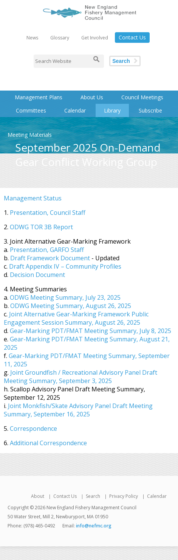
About (37, 496)
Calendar (75, 110)
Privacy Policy (123, 496)
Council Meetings (142, 97)
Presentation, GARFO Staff (47, 250)
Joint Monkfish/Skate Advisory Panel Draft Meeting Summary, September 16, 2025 (78, 410)
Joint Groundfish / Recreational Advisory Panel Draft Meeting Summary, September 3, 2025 (80, 376)
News (32, 37)
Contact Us (132, 37)
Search (121, 61)
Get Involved (94, 37)
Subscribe (150, 110)
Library (112, 110)
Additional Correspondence (48, 443)
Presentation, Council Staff (47, 212)
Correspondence (33, 428)
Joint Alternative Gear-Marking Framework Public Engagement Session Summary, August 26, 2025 (76, 318)
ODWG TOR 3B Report (41, 227)
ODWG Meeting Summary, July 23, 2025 (65, 297)
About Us (91, 97)
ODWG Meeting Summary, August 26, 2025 (70, 306)
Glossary (59, 37)
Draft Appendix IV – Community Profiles (65, 266)
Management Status (33, 198)
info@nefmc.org (93, 525)
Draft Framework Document (50, 258)
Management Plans (38, 97)
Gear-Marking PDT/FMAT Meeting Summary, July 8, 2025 (90, 331)
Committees (31, 110)
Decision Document (37, 275)
